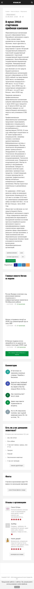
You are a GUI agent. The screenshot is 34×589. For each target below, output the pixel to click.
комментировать (11, 260)
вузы (21, 252)
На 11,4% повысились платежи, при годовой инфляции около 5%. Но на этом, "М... (19, 414)
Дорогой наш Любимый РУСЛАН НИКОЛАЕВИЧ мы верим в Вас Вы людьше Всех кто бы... (19, 386)
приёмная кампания (12, 252)
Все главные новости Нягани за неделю (17, 353)
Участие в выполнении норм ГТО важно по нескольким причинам (16, 483)
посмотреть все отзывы (17, 554)
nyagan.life (17, 3)
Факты (8, 476)
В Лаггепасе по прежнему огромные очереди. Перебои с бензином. (18, 374)
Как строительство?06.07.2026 (17, 395)
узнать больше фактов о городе (17, 490)
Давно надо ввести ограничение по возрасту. (17, 403)
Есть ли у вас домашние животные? (16, 429)
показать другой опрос (17, 465)
